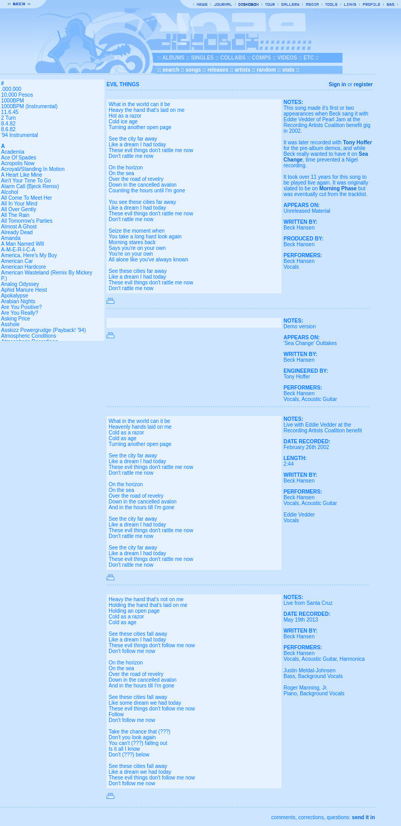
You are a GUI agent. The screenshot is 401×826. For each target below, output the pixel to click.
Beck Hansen (299, 228)
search (170, 70)
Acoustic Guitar (319, 399)
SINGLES (202, 58)
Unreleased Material (307, 211)
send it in (363, 817)
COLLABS (232, 58)
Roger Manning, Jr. (306, 688)
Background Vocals (320, 676)
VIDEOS (287, 58)
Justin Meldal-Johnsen (310, 670)
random (266, 70)
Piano (290, 693)
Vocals (291, 267)
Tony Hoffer (357, 142)
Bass (289, 676)
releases (217, 70)
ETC (308, 58)
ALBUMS (173, 58)
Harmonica (351, 659)
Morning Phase (338, 188)
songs (192, 70)
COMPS (261, 58)
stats (288, 70)
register (363, 84)
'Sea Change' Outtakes (310, 343)
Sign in (337, 84)
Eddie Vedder (299, 515)
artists (242, 70)
